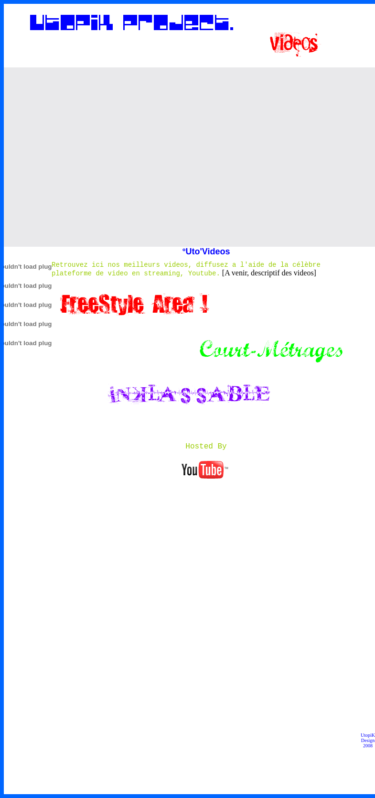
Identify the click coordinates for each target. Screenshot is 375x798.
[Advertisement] (89, 157)
